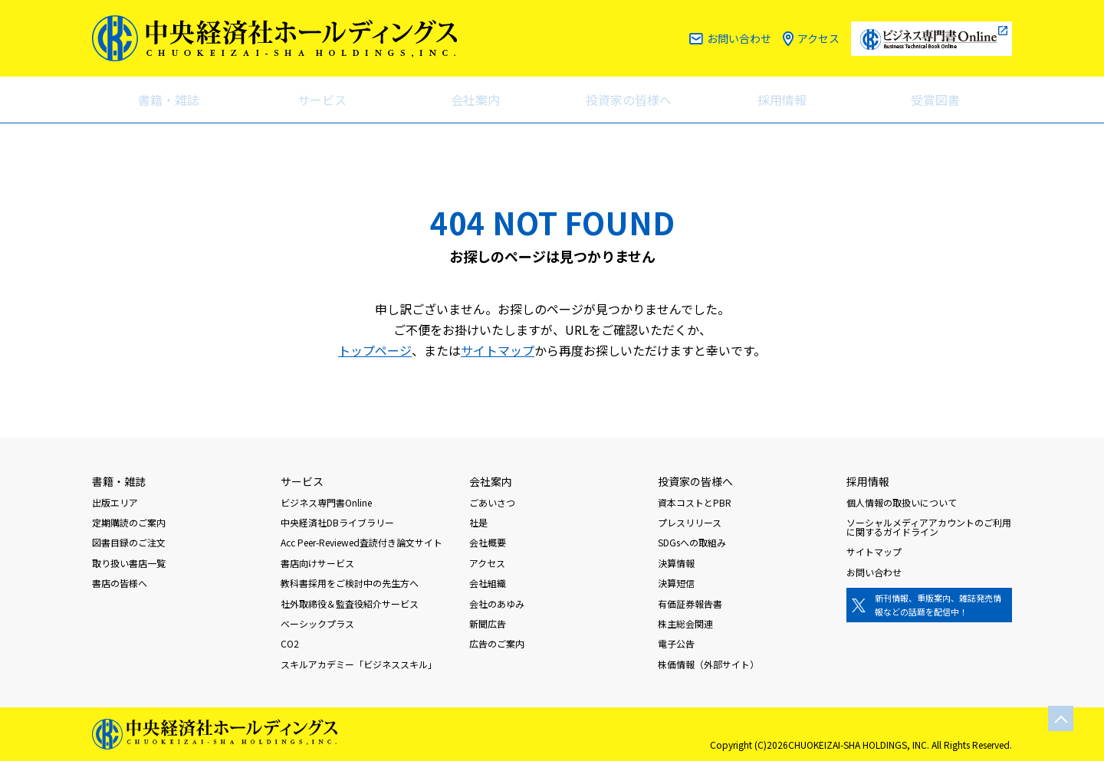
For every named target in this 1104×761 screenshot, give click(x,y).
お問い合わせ (739, 38)
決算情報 (676, 562)
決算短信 (676, 582)
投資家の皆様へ (629, 99)
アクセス (818, 38)
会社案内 (475, 99)
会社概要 (487, 542)
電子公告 (676, 643)
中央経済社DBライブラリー (337, 522)
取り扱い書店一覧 (129, 562)
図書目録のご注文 (129, 542)
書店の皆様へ (119, 582)
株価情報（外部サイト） (708, 664)
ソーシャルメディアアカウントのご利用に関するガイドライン (928, 527)
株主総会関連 (685, 623)
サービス (322, 99)
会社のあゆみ (496, 603)
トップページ (375, 350)
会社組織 (487, 582)
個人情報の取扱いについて (901, 502)
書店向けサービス (317, 562)
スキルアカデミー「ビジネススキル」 (359, 664)
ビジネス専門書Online (326, 502)
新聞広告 (487, 623)
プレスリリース (689, 522)
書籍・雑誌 (168, 99)
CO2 (290, 643)
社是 (478, 522)
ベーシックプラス (317, 623)
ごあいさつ (492, 502)
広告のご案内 (496, 643)
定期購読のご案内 (129, 522)
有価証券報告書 (690, 603)
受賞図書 (935, 99)
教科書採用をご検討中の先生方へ (350, 582)
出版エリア (115, 502)
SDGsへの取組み (692, 542)
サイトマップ (497, 350)
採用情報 (782, 99)
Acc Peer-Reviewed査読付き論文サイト (361, 542)
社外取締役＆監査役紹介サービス (350, 603)
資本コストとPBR (694, 502)
